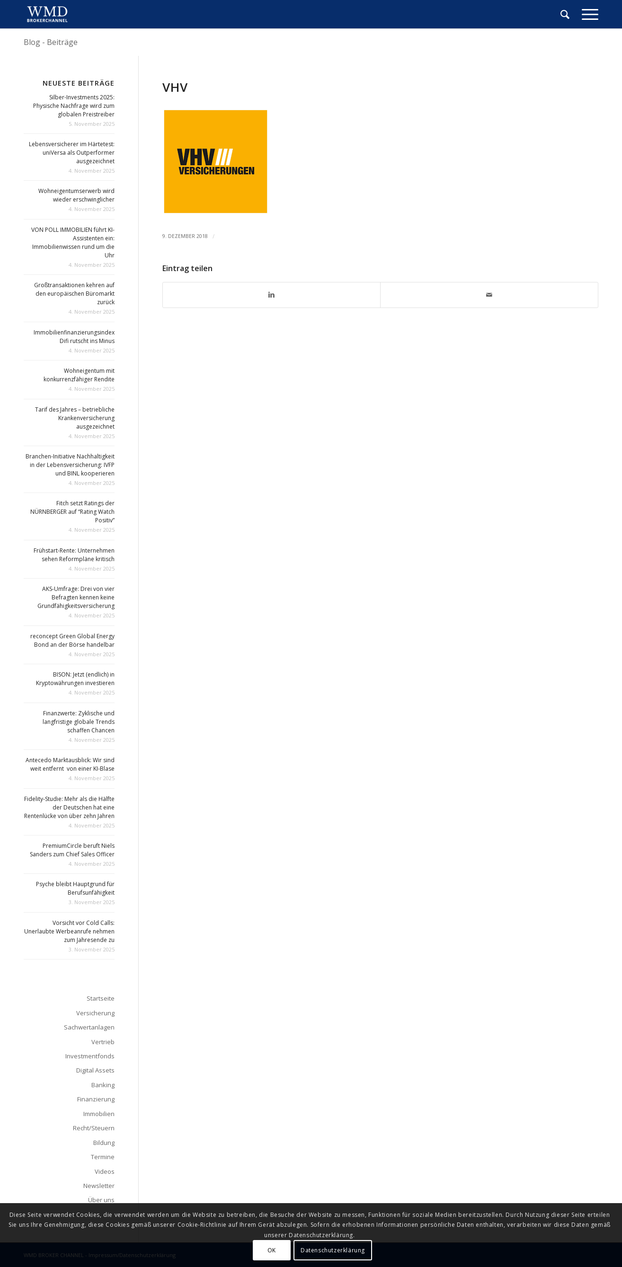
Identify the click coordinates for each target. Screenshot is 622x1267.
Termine (103, 1157)
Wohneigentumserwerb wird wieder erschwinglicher (76, 195)
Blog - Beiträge (51, 42)
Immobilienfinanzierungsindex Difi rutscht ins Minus (74, 336)
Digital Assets (95, 1070)
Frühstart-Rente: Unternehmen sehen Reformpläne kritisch (74, 554)
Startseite (101, 998)
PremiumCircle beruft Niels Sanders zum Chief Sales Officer (72, 850)
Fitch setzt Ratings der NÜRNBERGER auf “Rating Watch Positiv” (72, 511)
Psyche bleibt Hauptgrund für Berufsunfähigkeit (75, 888)
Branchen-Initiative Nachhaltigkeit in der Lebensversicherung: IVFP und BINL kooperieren (70, 464)
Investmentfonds (90, 1056)
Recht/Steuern (94, 1128)
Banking (103, 1085)
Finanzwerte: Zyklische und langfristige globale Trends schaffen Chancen (79, 721)
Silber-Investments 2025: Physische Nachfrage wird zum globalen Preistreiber (74, 105)
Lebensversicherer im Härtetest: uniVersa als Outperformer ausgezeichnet (72, 152)
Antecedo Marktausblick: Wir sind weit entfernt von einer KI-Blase (70, 764)
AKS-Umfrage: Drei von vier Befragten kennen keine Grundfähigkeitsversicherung (76, 597)
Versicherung (95, 1013)
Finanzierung (96, 1099)
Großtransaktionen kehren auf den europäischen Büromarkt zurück (74, 293)
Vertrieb (103, 1042)
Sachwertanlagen (89, 1027)
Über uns (101, 1200)
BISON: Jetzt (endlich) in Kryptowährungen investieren (75, 678)
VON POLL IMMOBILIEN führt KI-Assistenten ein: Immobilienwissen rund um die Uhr (73, 242)
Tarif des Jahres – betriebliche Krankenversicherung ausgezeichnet (75, 418)
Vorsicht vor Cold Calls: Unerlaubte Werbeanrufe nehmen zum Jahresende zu (69, 931)
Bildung (104, 1142)
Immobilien (99, 1113)
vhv (175, 87)
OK (271, 1250)
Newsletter (99, 1185)
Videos (105, 1171)
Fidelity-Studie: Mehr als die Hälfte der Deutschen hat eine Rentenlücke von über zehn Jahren (69, 807)
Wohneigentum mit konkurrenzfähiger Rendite (79, 375)
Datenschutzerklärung (333, 1250)
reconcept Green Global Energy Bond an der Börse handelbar (72, 640)
